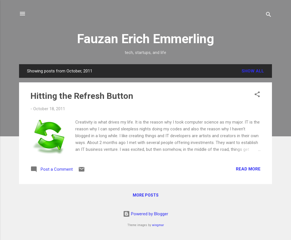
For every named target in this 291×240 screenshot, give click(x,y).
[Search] (268, 15)
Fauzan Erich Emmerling (145, 38)
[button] (257, 95)
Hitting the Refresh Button (81, 96)
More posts (146, 195)
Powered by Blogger (145, 213)
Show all (253, 71)
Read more (248, 169)
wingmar (158, 225)
